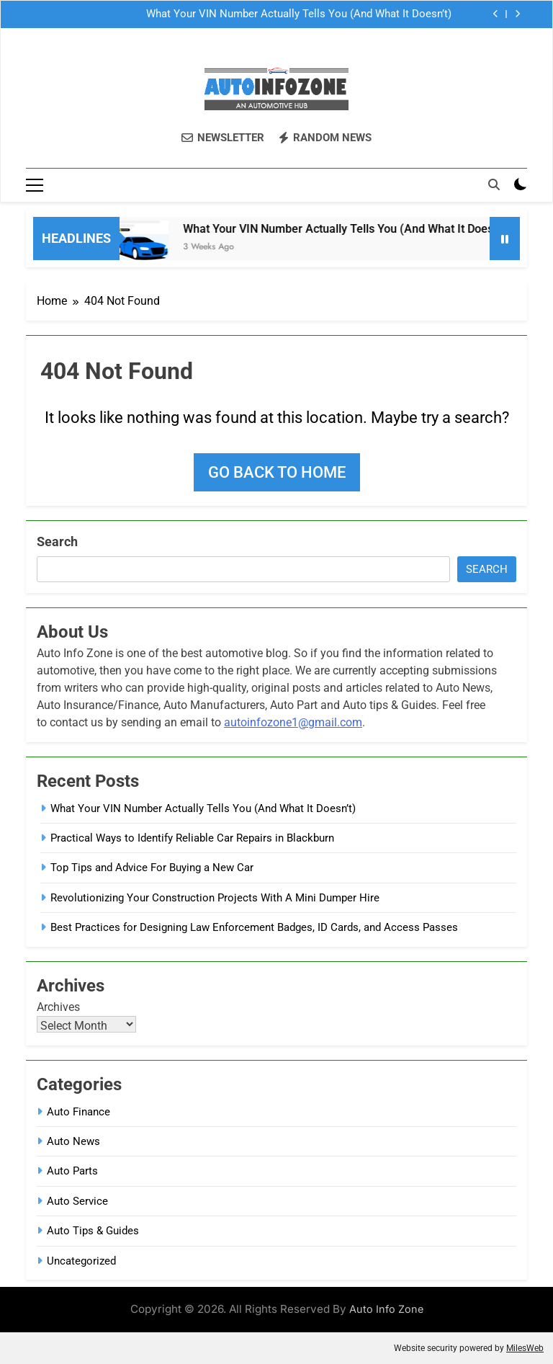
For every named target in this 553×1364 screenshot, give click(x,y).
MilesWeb (525, 1348)
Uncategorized (81, 1260)
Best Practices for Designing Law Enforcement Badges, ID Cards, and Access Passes (254, 927)
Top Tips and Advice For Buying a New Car (151, 867)
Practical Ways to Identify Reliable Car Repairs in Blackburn (192, 838)
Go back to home (277, 472)
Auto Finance (78, 1111)
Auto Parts (72, 1170)
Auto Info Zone (386, 1309)
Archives (58, 1007)
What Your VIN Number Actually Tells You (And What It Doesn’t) (298, 14)
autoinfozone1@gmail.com (293, 722)
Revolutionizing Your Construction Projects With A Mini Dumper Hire (214, 897)
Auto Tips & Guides (93, 1230)
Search (57, 541)
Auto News (73, 1141)
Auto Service (77, 1201)
